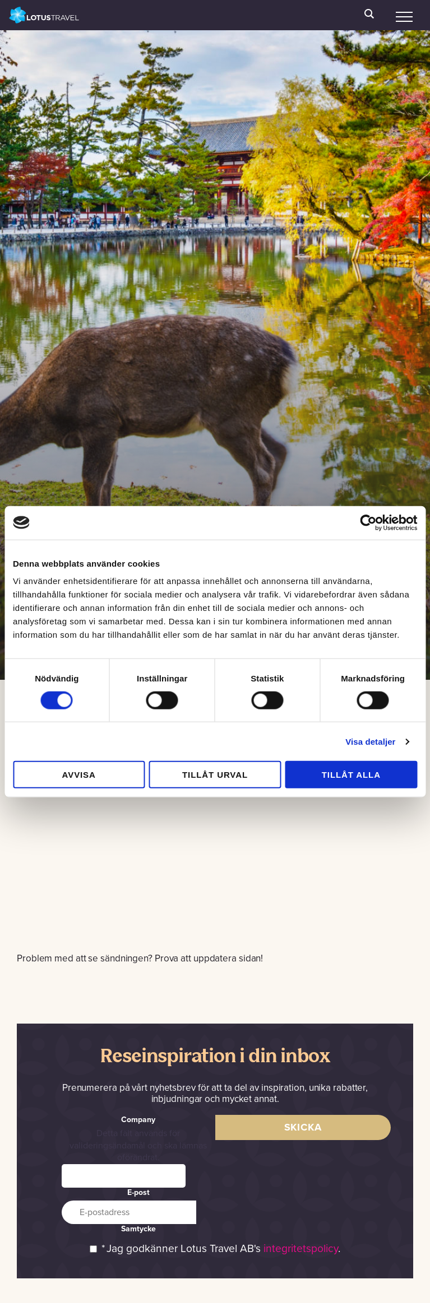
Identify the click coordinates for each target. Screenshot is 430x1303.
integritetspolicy (300, 1248)
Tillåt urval (215, 774)
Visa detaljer (370, 741)
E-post (138, 1192)
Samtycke (138, 1229)
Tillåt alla (351, 774)
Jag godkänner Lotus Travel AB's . (223, 1248)
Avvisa (79, 774)
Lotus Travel (44, 15)
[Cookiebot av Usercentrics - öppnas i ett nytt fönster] (368, 522)
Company (138, 1119)
